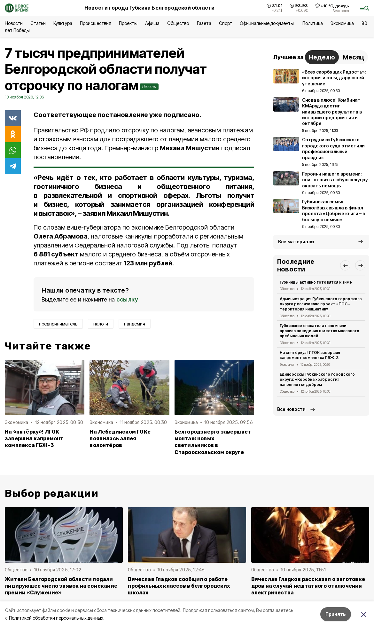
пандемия (134, 323)
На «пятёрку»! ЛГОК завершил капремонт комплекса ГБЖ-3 (34, 438)
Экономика (342, 23)
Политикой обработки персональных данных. (57, 618)
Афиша (152, 23)
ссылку (127, 299)
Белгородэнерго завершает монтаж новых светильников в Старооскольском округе (213, 442)
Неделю (322, 57)
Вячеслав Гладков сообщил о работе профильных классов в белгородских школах (179, 586)
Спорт (225, 23)
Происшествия (95, 23)
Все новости (291, 409)
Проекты (128, 23)
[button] (345, 265)
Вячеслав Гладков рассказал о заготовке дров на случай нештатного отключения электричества (308, 586)
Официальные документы (267, 23)
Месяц (353, 57)
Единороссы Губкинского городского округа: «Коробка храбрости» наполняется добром (317, 379)
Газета (204, 23)
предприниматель (58, 323)
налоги (100, 323)
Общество (178, 23)
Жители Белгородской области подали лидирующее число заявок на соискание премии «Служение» (61, 586)
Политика (312, 23)
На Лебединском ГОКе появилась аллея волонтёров (120, 438)
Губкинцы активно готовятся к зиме (316, 282)
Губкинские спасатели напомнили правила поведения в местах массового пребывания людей (319, 330)
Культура (62, 23)
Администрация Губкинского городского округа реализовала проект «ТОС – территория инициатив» (321, 303)
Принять (335, 614)
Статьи (38, 23)
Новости (14, 23)
